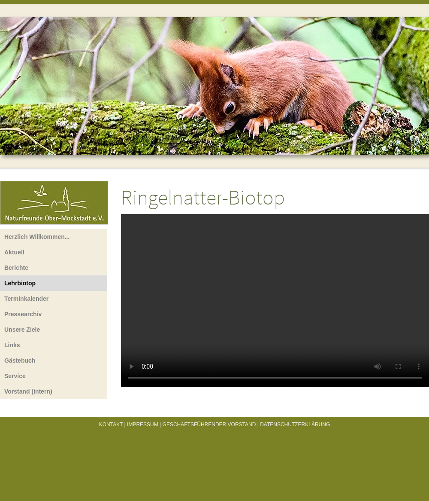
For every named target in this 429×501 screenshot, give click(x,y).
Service (15, 376)
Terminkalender (26, 298)
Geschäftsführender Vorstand (209, 425)
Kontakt (111, 425)
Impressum (142, 425)
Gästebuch (19, 360)
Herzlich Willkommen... (36, 236)
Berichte (16, 267)
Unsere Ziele (22, 329)
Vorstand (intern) (28, 391)
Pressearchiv (23, 314)
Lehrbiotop (20, 283)
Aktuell (14, 252)
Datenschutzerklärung (295, 425)
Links (12, 345)
